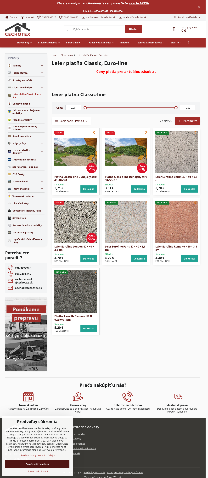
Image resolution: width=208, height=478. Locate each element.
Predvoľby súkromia (94, 472)
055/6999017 (101, 11)
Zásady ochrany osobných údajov (125, 472)
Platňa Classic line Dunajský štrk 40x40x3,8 (75, 178)
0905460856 (116, 11)
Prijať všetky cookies (37, 464)
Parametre (187, 121)
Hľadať (133, 29)
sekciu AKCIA (139, 3)
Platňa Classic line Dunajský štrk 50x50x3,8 (126, 178)
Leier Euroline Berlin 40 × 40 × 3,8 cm (176, 178)
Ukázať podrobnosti (37, 471)
